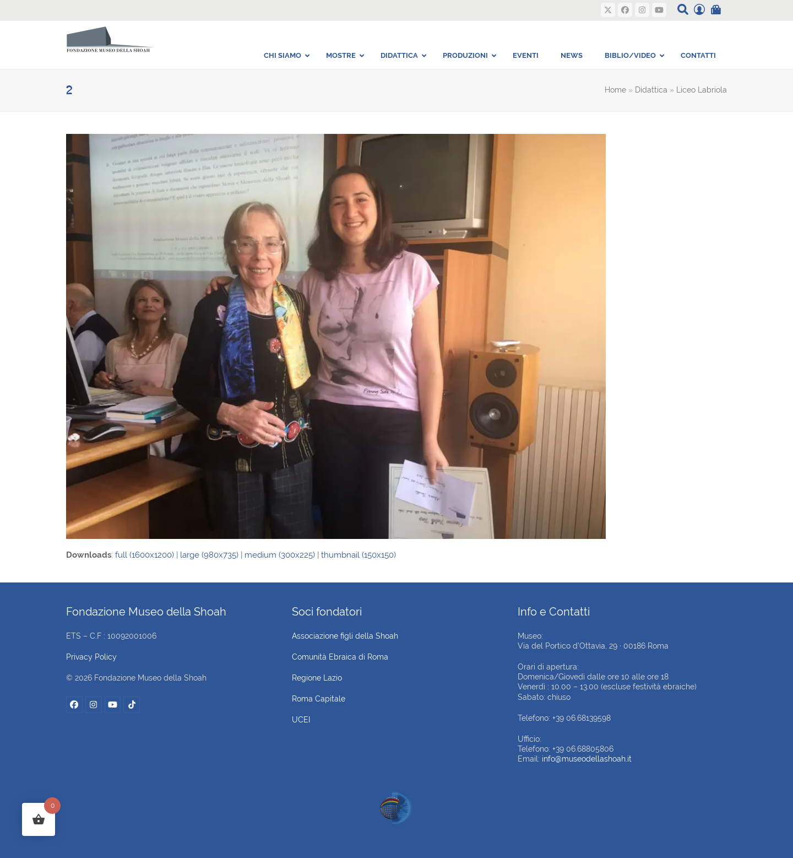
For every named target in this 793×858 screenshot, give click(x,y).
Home (615, 89)
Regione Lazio (317, 677)
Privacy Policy (91, 656)
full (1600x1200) (144, 555)
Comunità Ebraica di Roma (340, 656)
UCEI (301, 719)
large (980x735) (209, 555)
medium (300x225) (280, 555)
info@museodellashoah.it (587, 758)
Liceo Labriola (701, 89)
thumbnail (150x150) (358, 555)
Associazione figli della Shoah (345, 636)
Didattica (651, 89)
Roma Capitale (318, 698)
